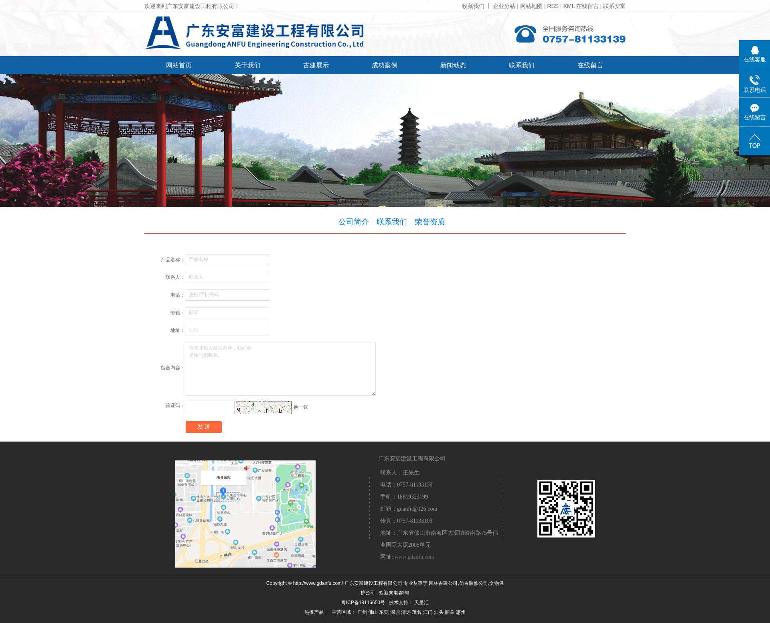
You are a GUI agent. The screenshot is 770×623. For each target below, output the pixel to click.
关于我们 (247, 65)
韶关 (449, 612)
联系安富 (614, 6)
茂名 (416, 612)
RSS (553, 6)
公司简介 (353, 222)
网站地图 (532, 6)
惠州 (461, 612)
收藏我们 (473, 6)
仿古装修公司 (473, 583)
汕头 (439, 612)
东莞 (384, 612)
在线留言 (587, 6)
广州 (362, 612)
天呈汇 (421, 602)
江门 (428, 612)
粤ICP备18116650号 (363, 602)
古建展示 (316, 65)
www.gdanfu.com (414, 557)
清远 (406, 612)
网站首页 (179, 65)
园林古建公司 (443, 583)
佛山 (373, 612)
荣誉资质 (430, 222)
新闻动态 (453, 65)
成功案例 (384, 65)
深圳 (395, 612)
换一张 (301, 407)
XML (568, 6)
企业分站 (504, 6)
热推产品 (314, 612)
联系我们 (522, 65)
